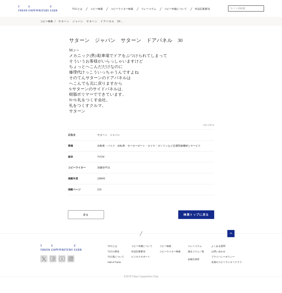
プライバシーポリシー (223, 257)
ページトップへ (231, 234)
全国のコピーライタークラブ (226, 262)
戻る (86, 215)
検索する (261, 8)
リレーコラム (148, 8)
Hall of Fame (114, 262)
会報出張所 (193, 259)
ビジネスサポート (140, 257)
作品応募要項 (202, 8)
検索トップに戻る (196, 214)
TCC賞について (116, 257)
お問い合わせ (218, 251)
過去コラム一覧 (196, 251)
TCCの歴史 (113, 251)
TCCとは (77, 8)
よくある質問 (218, 246)
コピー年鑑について (175, 8)
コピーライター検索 (122, 8)
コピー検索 (96, 8)
